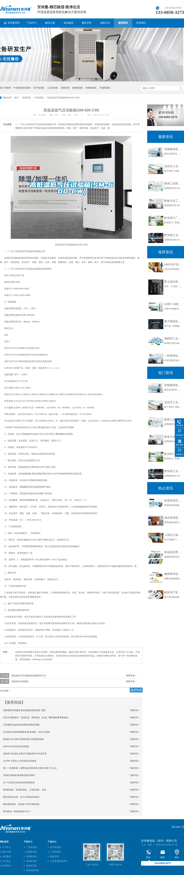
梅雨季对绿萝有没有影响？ (173, 573)
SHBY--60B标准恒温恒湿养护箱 (173, 304)
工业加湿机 (52, 88)
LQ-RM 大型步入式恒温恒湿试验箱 (19, 761)
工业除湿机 (31, 847)
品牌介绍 (105, 23)
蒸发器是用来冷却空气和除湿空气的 (173, 552)
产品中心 (32, 23)
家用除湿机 (31, 856)
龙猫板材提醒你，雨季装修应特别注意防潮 (173, 149)
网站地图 (176, 827)
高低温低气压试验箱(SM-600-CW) (63, 97)
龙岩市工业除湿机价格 (173, 166)
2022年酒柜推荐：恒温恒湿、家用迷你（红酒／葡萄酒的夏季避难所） (36, 717)
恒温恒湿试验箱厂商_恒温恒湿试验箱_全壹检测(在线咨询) (173, 500)
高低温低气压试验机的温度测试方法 (28, 675)
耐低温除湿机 (32, 870)
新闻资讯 (123, 23)
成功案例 (68, 23)
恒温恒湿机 (31, 865)
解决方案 (50, 23)
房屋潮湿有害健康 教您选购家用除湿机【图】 (25, 710)
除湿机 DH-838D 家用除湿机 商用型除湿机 (23, 739)
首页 (16, 97)
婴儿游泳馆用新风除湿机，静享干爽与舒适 (173, 281)
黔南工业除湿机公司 (173, 183)
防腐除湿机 (77, 88)
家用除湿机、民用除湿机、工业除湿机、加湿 (24, 789)
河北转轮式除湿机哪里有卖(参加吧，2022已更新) (26, 732)
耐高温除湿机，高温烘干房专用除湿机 (21, 804)
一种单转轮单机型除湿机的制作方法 (173, 355)
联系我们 (141, 23)
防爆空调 (65, 88)
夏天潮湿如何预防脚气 (173, 321)
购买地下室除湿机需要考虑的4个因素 (173, 592)
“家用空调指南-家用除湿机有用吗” (19, 775)
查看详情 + (131, 675)
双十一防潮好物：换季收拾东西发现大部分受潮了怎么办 (30, 768)
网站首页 (4, 841)
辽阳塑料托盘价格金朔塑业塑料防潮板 (21, 724)
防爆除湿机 (91, 88)
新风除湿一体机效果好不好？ (17, 811)
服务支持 (87, 23)
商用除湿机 (31, 852)
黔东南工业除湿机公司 (173, 235)
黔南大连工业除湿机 (173, 200)
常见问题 (39, 97)
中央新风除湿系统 (22, 88)
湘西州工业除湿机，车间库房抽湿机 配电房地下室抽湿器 (173, 338)
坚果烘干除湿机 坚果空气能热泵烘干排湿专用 (25, 753)
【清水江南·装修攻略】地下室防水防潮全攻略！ (173, 534)
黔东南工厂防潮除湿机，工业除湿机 (173, 217)
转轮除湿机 (31, 861)
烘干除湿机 (39, 88)
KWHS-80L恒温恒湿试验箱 (16, 746)
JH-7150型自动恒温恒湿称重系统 (19, 782)
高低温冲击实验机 (20, 681)
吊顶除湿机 (105, 88)
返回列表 (136, 690)
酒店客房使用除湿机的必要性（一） (173, 517)
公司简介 (6, 861)
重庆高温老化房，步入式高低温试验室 (21, 797)
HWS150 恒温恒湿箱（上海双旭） (173, 264)
